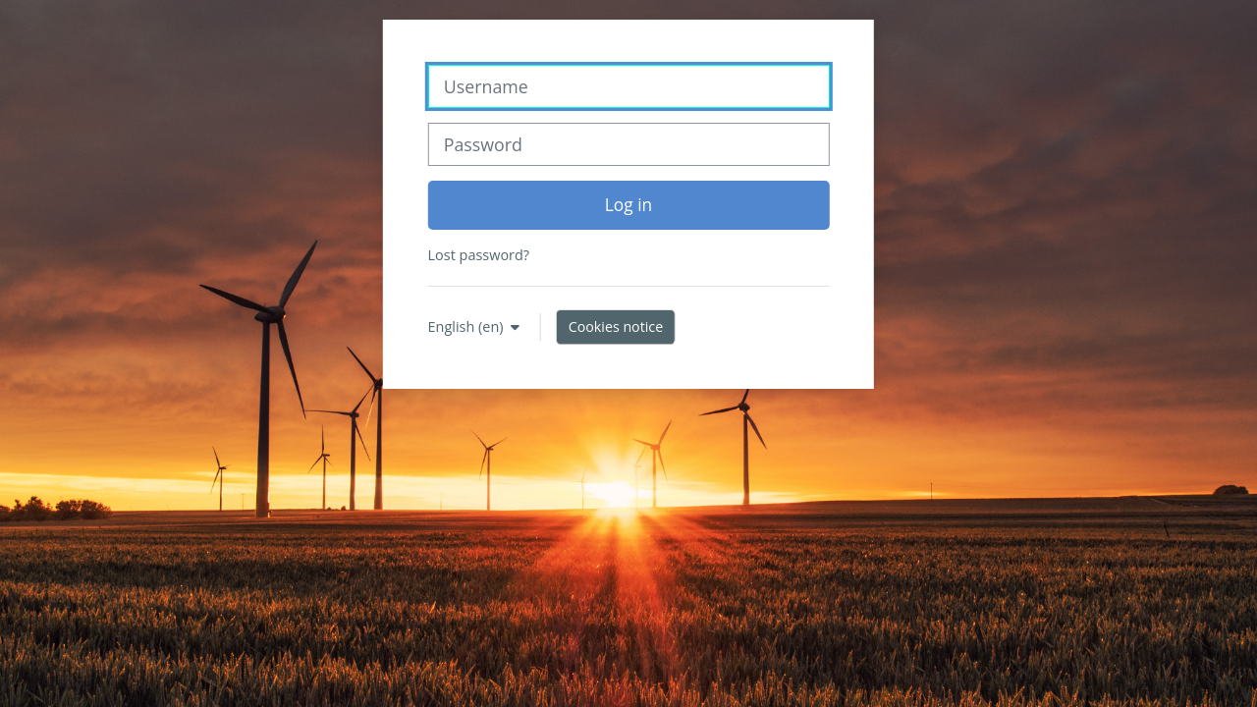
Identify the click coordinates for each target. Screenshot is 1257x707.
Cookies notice (616, 326)
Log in (628, 204)
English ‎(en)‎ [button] (468, 326)
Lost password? (478, 254)
